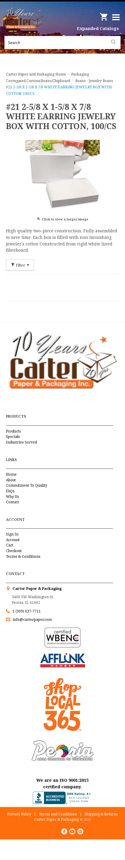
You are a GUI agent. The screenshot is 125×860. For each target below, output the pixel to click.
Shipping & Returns (101, 814)
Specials (13, 436)
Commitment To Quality (26, 485)
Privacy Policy (19, 814)
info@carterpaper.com (32, 619)
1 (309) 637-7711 (26, 611)
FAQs (10, 491)
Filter (20, 265)
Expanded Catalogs (98, 28)
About (11, 480)
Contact (12, 502)
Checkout (14, 550)
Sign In (12, 534)
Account (13, 539)
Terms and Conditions (58, 814)
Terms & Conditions (23, 556)
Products (13, 431)
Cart (9, 545)
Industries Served (21, 442)
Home (11, 474)
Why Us (12, 496)
